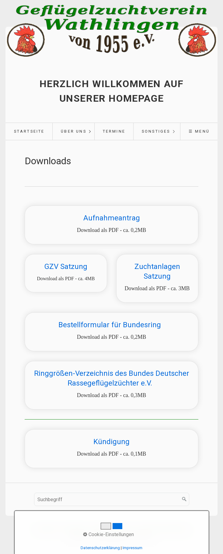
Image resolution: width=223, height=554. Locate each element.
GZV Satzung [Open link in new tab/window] (65, 273)
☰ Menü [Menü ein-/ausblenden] (199, 131)
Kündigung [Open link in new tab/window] (111, 449)
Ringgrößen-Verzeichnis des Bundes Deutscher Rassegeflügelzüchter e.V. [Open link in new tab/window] (111, 385)
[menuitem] (28, 131)
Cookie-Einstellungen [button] (108, 534)
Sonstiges (156, 131)
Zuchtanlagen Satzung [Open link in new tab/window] (157, 278)
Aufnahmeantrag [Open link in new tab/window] (111, 225)
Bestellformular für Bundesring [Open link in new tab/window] (111, 332)
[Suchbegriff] (111, 499)
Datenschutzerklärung (100, 548)
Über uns (73, 131)
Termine (114, 131)
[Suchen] (184, 499)
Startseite (29, 131)
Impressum (132, 548)
